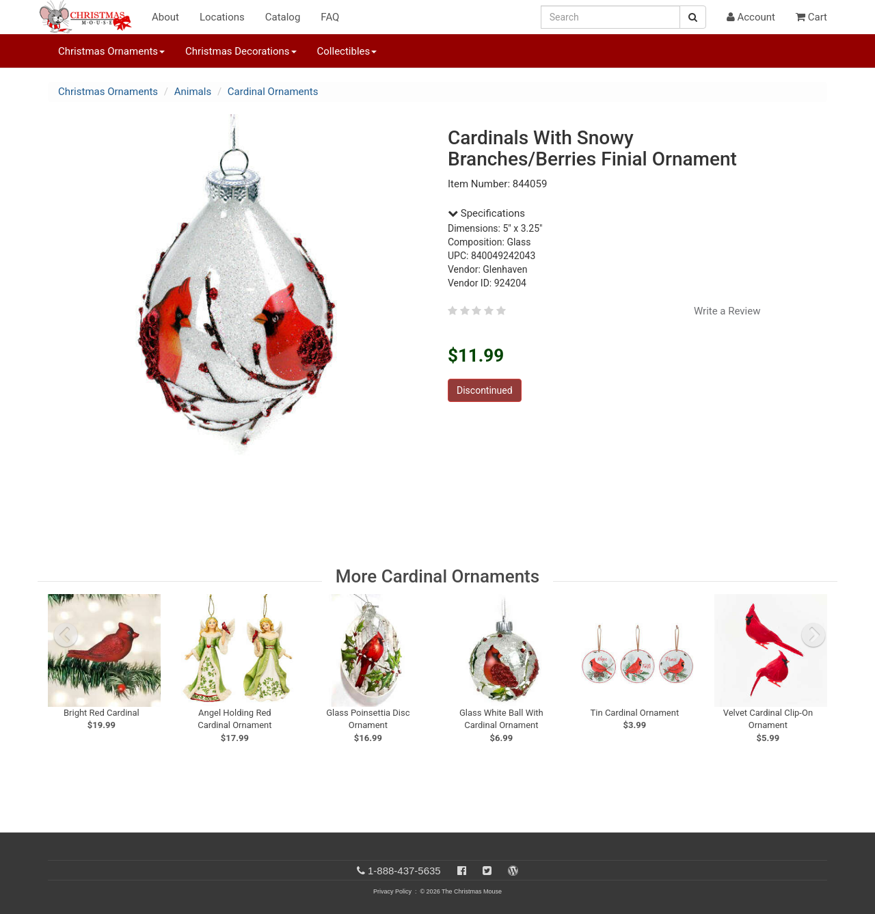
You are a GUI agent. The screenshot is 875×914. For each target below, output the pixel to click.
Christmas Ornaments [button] (111, 51)
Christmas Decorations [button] (240, 51)
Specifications (486, 213)
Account (751, 17)
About (165, 17)
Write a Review (727, 311)
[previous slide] (65, 635)
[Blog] (513, 870)
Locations (222, 17)
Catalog (283, 17)
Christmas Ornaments (108, 91)
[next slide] (813, 635)
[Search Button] (692, 17)
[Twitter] (487, 870)
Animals (192, 91)
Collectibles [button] (347, 51)
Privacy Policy (392, 891)
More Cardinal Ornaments (437, 576)
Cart (811, 17)
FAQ (330, 17)
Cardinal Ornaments (273, 91)
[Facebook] (461, 870)
